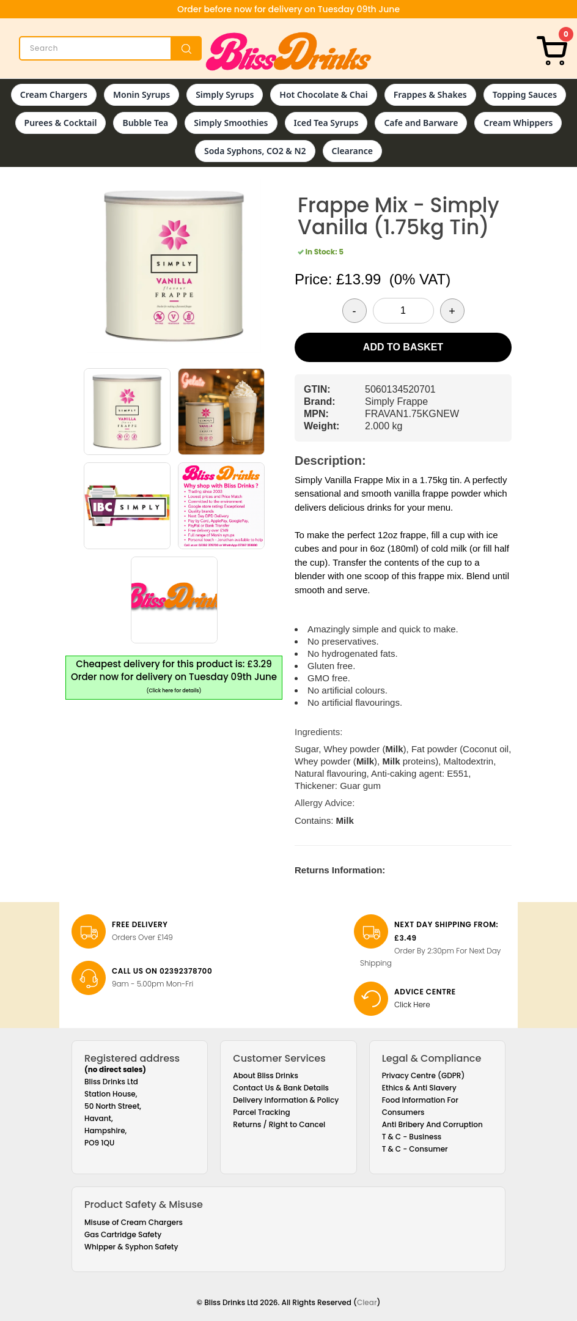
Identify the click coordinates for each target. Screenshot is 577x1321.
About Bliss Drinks (265, 1075)
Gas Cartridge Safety (122, 1234)
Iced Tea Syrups (326, 122)
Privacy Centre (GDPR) (423, 1075)
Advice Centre (425, 991)
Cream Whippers (518, 122)
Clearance (352, 151)
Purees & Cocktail (60, 122)
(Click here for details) (174, 690)
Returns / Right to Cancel (279, 1124)
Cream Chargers (53, 94)
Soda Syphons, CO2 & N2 (255, 151)
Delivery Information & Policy (286, 1100)
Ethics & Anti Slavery (419, 1087)
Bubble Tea (145, 122)
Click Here (412, 1004)
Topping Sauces (525, 94)
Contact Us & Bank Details (281, 1087)
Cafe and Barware (421, 122)
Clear (367, 1302)
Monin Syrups (141, 94)
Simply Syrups (225, 94)
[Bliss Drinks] (288, 51)
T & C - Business (412, 1136)
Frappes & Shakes (430, 94)
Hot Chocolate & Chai (323, 94)
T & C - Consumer (415, 1149)
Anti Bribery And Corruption (432, 1124)
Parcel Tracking (261, 1112)
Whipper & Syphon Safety (131, 1246)
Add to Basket (403, 347)
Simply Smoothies (231, 122)
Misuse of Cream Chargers (133, 1222)
